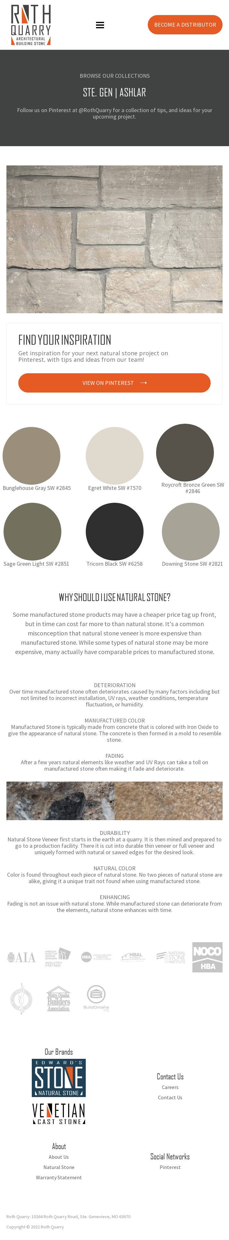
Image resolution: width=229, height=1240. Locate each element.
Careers (170, 1087)
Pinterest (170, 1167)
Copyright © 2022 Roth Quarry (35, 1227)
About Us (59, 1157)
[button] (100, 25)
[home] (29, 25)
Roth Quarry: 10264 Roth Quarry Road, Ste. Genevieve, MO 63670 (68, 1216)
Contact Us (170, 1097)
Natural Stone (59, 1167)
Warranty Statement (59, 1177)
